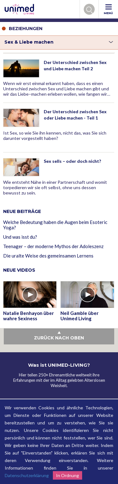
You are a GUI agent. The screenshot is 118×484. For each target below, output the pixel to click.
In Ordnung (67, 475)
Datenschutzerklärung (27, 475)
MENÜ (108, 9)
